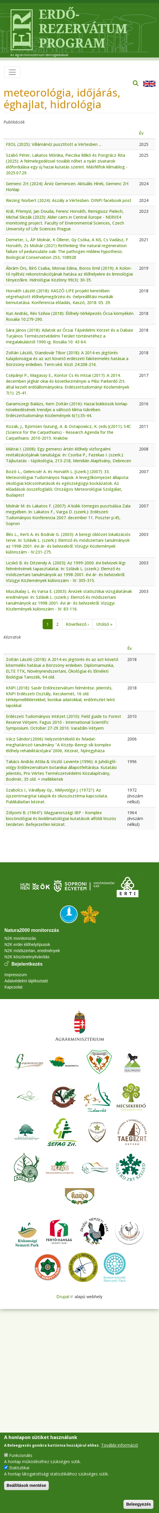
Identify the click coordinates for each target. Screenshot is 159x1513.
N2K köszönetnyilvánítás (26, 956)
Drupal (64, 1296)
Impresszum (15, 974)
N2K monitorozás (20, 938)
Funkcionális (20, 1455)
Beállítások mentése (26, 1485)
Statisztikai (19, 1467)
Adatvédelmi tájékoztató (26, 981)
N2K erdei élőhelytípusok (27, 944)
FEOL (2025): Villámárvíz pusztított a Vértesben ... (53, 144)
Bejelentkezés (27, 964)
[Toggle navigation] (12, 72)
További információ (119, 1445)
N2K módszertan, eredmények (32, 950)
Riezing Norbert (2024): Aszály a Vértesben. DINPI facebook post (68, 200)
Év (141, 133)
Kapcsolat (13, 987)
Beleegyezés (138, 1504)
